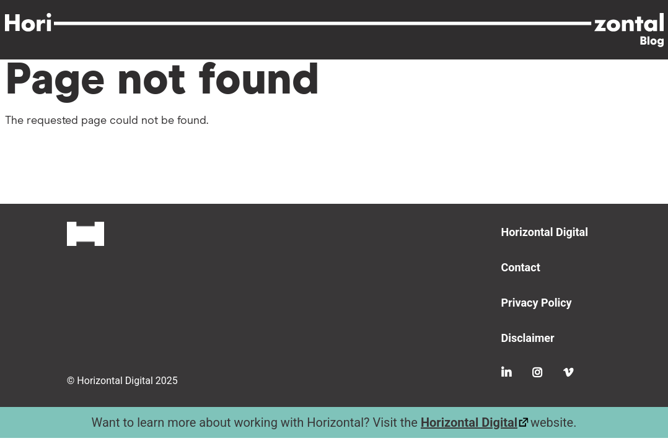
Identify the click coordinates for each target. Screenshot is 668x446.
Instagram (537, 372)
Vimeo (568, 372)
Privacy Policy (536, 302)
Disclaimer (528, 337)
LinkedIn (506, 372)
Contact (520, 267)
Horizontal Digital (544, 231)
